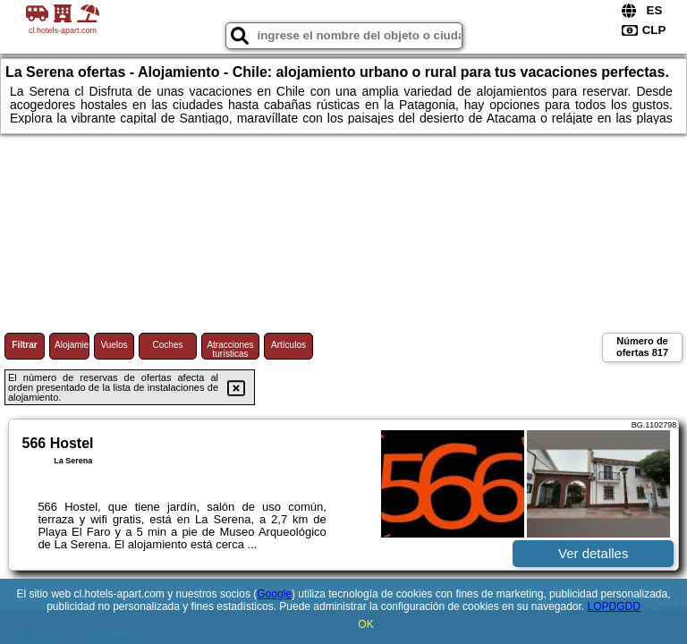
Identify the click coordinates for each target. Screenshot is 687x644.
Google (274, 594)
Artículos (288, 345)
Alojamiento (72, 345)
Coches (168, 345)
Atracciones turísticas (230, 349)
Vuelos (113, 345)
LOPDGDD (614, 606)
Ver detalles (593, 553)
